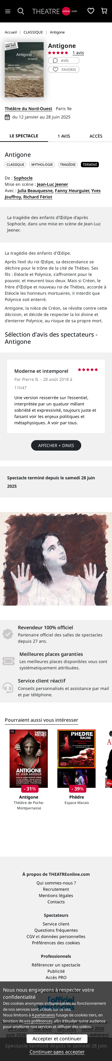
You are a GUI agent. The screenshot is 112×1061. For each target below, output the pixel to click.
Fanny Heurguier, (72, 190)
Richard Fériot (37, 197)
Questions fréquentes (56, 930)
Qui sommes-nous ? (56, 883)
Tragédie (68, 164)
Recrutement (56, 889)
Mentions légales (56, 895)
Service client (56, 924)
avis (61, 60)
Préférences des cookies (56, 943)
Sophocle (23, 178)
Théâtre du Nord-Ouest (28, 108)
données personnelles (63, 936)
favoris (64, 69)
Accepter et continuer (57, 1038)
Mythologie (42, 164)
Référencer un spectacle (56, 965)
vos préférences (38, 1021)
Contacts (56, 902)
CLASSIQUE (15, 164)
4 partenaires (43, 1015)
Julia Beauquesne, (36, 190)
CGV (31, 936)
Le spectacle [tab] (24, 136)
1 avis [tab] (64, 136)
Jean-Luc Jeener (52, 184)
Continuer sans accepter (57, 1051)
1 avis (78, 52)
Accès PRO (56, 977)
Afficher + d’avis (56, 445)
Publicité (56, 971)
